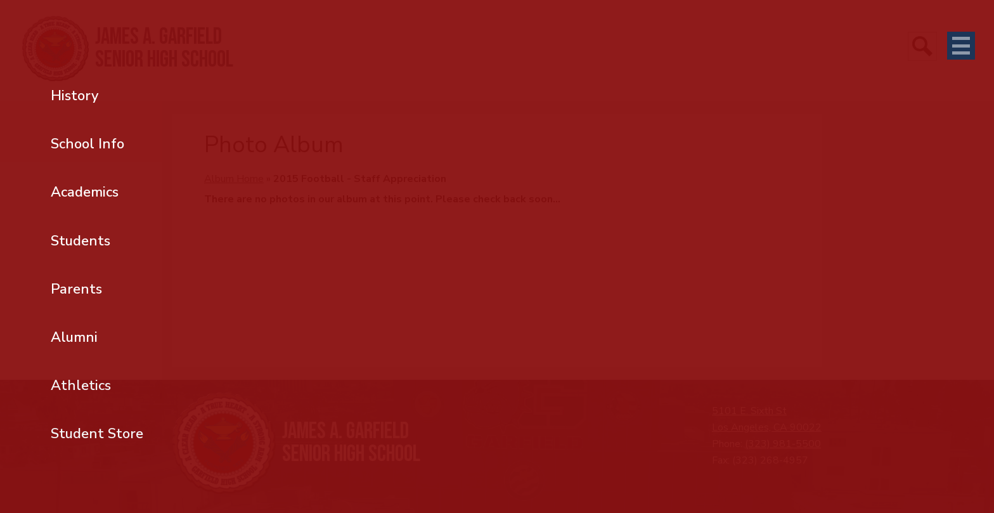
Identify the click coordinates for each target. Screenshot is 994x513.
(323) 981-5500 (783, 444)
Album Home (234, 179)
